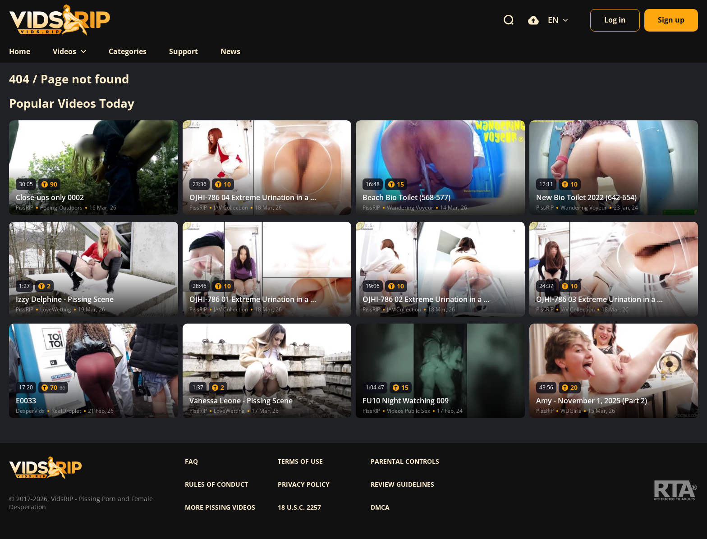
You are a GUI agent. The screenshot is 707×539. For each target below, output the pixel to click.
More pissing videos (220, 507)
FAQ (191, 461)
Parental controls (405, 461)
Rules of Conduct (216, 484)
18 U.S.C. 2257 (299, 507)
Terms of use (300, 461)
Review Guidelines (402, 484)
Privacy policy (304, 484)
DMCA (380, 507)
